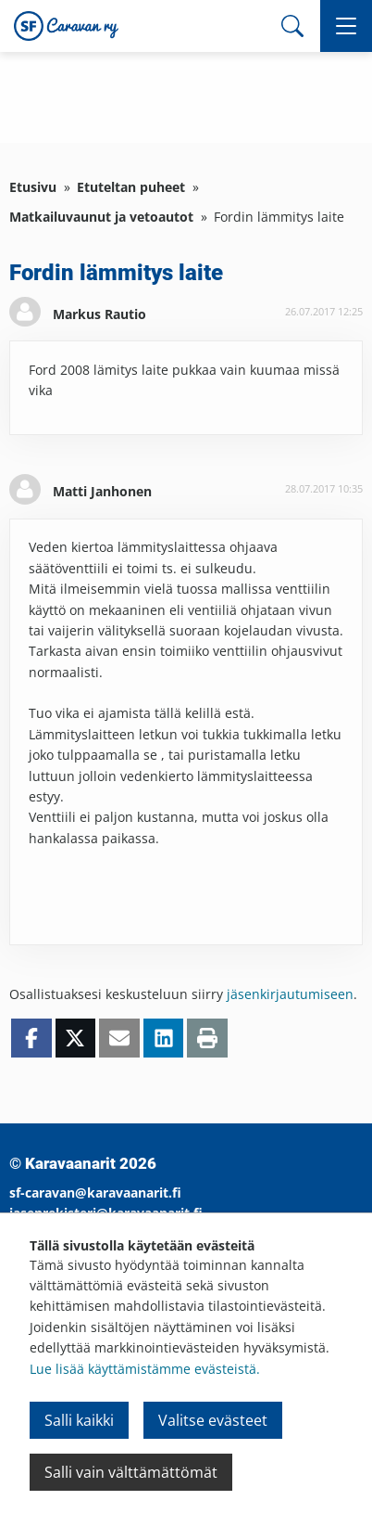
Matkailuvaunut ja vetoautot (101, 216)
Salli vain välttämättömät (130, 1472)
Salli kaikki (79, 1420)
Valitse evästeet (212, 1420)
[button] (346, 26)
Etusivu (32, 187)
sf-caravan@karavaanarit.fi (95, 1192)
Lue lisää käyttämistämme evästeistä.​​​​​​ (145, 1369)
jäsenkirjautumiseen (290, 994)
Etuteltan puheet (131, 187)
